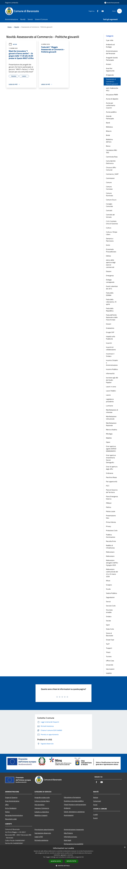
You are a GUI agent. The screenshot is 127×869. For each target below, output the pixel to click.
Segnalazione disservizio (43, 833)
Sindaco (108, 616)
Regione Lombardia (11, 2)
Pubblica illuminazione (110, 535)
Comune (109, 182)
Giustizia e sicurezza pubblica (74, 801)
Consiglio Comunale (109, 205)
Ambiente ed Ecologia (110, 45)
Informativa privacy (70, 836)
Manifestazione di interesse (112, 411)
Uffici (7, 804)
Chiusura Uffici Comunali (111, 168)
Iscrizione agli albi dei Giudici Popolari (112, 380)
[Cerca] (119, 11)
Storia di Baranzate (109, 634)
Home (10, 27)
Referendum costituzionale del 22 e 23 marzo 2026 (112, 573)
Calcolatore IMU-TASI (111, 151)
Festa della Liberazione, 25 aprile (111, 301)
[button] (63, 866)
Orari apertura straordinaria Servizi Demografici (111, 459)
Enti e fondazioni (10, 808)
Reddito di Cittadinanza (110, 546)
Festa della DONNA (109, 294)
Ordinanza (109, 473)
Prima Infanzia (111, 522)
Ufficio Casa (110, 660)
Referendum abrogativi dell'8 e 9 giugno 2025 (112, 562)
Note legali (67, 840)
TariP (107, 644)
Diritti (108, 245)
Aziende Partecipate (110, 117)
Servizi (108, 601)
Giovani (108, 324)
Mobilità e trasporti (41, 815)
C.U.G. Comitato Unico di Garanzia (112, 222)
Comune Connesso (109, 187)
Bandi (108, 122)
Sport (108, 625)
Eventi (95, 818)
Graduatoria (110, 328)
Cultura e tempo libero (42, 801)
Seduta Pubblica (111, 593)
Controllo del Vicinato (110, 215)
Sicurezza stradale (109, 611)
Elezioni (108, 271)
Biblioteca (109, 127)
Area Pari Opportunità (110, 69)
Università (109, 665)
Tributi (108, 652)
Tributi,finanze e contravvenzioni (75, 804)
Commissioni (110, 178)
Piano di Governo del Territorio (111, 491)
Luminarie (109, 405)
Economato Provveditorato (111, 250)
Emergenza (110, 275)
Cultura (108, 228)
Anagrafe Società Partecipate (112, 58)
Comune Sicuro (111, 200)
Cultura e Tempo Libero (111, 233)
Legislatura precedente (110, 400)
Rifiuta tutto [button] (71, 861)
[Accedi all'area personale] (112, 2)
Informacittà (110, 373)
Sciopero (109, 585)
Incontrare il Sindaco (110, 355)
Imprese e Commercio (42, 808)
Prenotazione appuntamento (44, 829)
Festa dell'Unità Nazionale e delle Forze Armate (111, 317)
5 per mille (109, 40)
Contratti (109, 210)
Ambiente (67, 808)
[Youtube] (102, 11)
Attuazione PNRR (112, 94)
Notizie (13, 44)
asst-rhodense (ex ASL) (112, 89)
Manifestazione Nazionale (111, 424)
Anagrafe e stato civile (42, 797)
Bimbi (108, 135)
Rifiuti (108, 580)
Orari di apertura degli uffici (111, 467)
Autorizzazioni (69, 815)
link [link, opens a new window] (83, 857)
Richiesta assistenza (41, 840)
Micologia (109, 434)
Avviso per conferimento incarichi (110, 105)
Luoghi (95, 814)
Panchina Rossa (111, 477)
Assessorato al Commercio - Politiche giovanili (112, 81)
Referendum (110, 552)
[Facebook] (97, 11)
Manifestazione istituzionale (111, 417)
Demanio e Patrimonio (110, 239)
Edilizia (108, 256)
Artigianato (110, 75)
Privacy (108, 526)
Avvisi (95, 804)
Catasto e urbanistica (42, 812)
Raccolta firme (111, 541)
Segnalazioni (110, 597)
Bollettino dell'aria (109, 140)
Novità (16, 27)
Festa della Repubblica (109, 309)
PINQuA (108, 503)
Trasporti (109, 648)
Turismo (108, 656)
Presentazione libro (111, 516)
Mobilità (109, 438)
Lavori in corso (111, 386)
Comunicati (97, 801)
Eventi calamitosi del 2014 (112, 287)
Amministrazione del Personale (112, 52)
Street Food (110, 640)
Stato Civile (110, 629)
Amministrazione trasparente (74, 829)
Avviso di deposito (112, 99)
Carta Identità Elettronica (110, 162)
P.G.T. (107, 486)
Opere (108, 442)
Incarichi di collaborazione (111, 348)
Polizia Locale (110, 511)
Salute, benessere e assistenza (74, 811)
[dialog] (63, 857)
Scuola (108, 589)
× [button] (125, 847)
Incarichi (109, 343)
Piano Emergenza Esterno (112, 497)
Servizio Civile (110, 606)
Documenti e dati (11, 819)
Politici (7, 812)
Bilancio (108, 131)
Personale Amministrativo (14, 815)
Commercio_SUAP (112, 174)
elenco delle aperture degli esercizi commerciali (110, 263)
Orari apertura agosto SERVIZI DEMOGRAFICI (111, 448)
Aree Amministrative (12, 801)
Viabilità (109, 673)
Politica (108, 507)
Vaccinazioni (110, 669)
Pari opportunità (111, 481)
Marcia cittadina (111, 429)
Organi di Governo (11, 797)
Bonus (108, 146)
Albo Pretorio (68, 833)
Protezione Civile (111, 530)
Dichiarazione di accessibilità (73, 844)
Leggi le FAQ (39, 836)
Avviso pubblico (111, 112)
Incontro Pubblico (112, 369)
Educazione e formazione (72, 797)
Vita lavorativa (39, 804)
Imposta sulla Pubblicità (110, 337)
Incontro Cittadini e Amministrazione (112, 362)
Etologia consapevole (110, 281)
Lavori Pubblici (111, 391)
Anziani (108, 64)
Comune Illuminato (109, 194)
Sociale (108, 620)
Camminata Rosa (111, 157)
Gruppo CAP (110, 332)
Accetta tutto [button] (56, 861)
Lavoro (108, 395)
